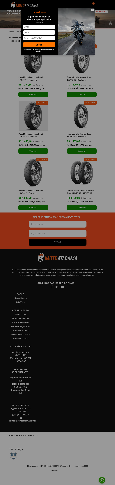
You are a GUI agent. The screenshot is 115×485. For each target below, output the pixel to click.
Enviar (39, 44)
